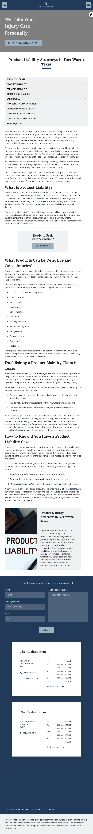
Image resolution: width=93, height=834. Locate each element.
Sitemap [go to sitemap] (36, 809)
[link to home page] (47, 5)
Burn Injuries (14, 123)
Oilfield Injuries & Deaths (21, 108)
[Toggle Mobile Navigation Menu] (88, 5)
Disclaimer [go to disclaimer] (48, 809)
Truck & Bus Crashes (18, 94)
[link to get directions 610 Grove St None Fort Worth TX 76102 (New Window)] (33, 665)
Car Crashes (13, 99)
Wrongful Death (16, 79)
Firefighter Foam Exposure (22, 118)
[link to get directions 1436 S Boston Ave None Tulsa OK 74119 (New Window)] (33, 726)
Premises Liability (17, 89)
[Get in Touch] (43, 246)
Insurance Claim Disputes (21, 113)
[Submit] (46, 630)
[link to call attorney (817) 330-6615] (4, 5)
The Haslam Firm (15, 161)
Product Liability (17, 84)
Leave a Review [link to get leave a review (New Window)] (29, 678)
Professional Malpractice (21, 103)
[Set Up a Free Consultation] (23, 43)
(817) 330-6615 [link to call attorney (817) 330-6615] (28, 672)
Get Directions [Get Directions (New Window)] (55, 686)
